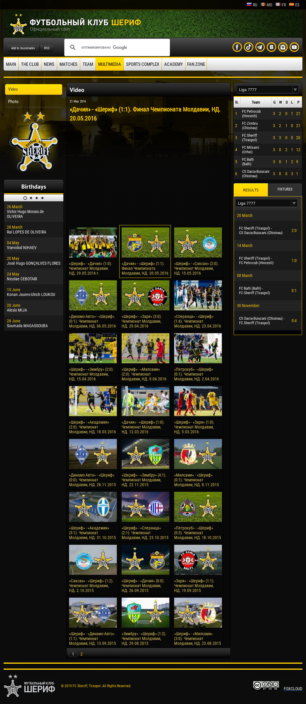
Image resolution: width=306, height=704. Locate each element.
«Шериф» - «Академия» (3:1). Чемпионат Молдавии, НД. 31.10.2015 (92, 533)
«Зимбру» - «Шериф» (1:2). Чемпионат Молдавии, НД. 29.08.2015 (144, 638)
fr (280, 4)
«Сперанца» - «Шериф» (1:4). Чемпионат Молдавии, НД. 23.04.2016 (197, 321)
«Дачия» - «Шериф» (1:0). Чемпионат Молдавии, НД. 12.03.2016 (143, 427)
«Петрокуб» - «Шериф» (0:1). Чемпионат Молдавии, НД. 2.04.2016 (196, 374)
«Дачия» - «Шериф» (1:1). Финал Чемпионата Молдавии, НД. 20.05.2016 (145, 268)
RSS (47, 48)
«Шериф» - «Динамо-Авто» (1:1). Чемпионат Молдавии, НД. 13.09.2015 (92, 638)
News (49, 64)
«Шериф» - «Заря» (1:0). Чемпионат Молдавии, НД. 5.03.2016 (194, 427)
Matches (68, 64)
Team (88, 64)
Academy (173, 64)
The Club (30, 64)
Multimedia (109, 64)
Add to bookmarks (23, 48)
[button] (295, 89)
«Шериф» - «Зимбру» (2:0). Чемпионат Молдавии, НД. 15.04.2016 (91, 374)
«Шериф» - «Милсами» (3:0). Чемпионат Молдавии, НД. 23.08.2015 (197, 638)
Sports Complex (142, 64)
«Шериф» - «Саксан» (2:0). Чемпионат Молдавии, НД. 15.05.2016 (196, 268)
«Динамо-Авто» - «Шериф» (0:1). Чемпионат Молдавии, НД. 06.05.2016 (92, 321)
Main (11, 64)
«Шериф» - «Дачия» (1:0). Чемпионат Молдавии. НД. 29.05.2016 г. (90, 268)
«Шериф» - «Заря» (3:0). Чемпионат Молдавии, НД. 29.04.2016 (142, 321)
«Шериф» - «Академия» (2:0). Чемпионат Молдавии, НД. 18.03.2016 (92, 427)
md (266, 4)
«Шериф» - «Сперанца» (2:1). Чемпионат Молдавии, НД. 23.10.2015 (145, 533)
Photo (13, 101)
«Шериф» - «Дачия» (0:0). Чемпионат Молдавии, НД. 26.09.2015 (143, 585)
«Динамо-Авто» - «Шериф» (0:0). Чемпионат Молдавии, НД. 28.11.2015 (92, 480)
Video (13, 89)
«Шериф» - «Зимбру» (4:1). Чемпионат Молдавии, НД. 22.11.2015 (144, 480)
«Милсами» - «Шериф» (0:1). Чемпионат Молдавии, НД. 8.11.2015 (196, 480)
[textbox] (264, 89)
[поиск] (116, 47)
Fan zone (196, 64)
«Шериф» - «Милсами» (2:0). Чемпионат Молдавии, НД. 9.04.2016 (144, 374)
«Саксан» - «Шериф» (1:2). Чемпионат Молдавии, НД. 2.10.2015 (91, 585)
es (294, 4)
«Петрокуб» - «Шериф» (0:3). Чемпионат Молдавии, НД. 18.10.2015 (197, 533)
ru (252, 4)
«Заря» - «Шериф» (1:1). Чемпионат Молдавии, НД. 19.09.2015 (194, 585)
